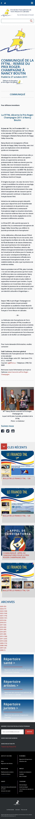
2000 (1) (2, 650)
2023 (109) (3, 611)
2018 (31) (3, 622)
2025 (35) (3, 606)
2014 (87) (3, 632)
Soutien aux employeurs (25, 772)
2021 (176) (3, 616)
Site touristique (23, 785)
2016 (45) (3, 627)
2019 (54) (3, 620)
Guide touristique (23, 787)
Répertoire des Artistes (7, 763)
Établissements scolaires (7, 772)
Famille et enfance (5, 774)
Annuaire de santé (5, 791)
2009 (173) (3, 643)
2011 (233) (3, 639)
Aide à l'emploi (23, 776)
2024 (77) (3, 609)
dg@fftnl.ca (11, 363)
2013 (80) (3, 634)
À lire (2, 761)
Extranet (17, 809)
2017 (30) (3, 625)
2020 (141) (3, 618)
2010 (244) (3, 641)
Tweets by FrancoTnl (8, 747)
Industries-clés (23, 761)
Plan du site (24, 809)
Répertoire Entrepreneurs (25, 759)
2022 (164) (3, 613)
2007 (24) (3, 648)
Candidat (21, 774)
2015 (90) (3, 629)
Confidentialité (10, 809)
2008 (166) (3, 645)
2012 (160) (3, 636)
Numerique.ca (13, 816)
